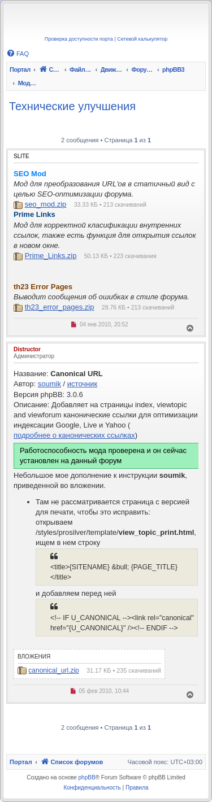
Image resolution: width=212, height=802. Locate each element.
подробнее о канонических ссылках (74, 435)
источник (82, 384)
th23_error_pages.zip (59, 307)
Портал (20, 69)
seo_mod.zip (46, 204)
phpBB (87, 777)
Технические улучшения (72, 106)
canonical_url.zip (53, 670)
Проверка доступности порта (79, 39)
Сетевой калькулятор (142, 39)
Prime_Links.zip (51, 255)
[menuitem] (17, 53)
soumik (49, 384)
